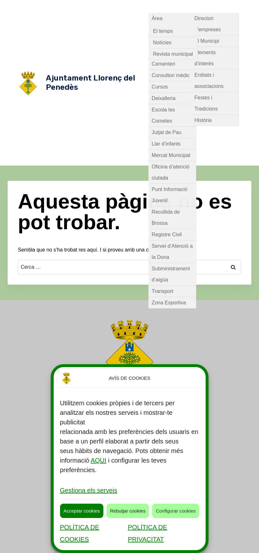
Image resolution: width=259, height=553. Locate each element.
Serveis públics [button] (170, 6)
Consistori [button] (197, 19)
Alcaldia (232, 31)
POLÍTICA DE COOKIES (79, 533)
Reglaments (176, 108)
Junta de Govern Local (189, 70)
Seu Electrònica (212, 146)
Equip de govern (175, 44)
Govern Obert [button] (201, 31)
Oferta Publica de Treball (180, 133)
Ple (221, 70)
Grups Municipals (215, 44)
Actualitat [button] (165, 19)
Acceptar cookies (81, 511)
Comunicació (177, 121)
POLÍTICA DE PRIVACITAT (147, 533)
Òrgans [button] (227, 19)
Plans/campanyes (221, 95)
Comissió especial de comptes (195, 57)
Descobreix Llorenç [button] (216, 6)
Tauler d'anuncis (210, 108)
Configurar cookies (176, 511)
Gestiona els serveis (88, 490)
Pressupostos (176, 146)
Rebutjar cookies (128, 511)
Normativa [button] (164, 31)
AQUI (98, 460)
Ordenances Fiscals (195, 82)
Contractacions (211, 121)
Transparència (195, 159)
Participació (223, 133)
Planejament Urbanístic (174, 95)
